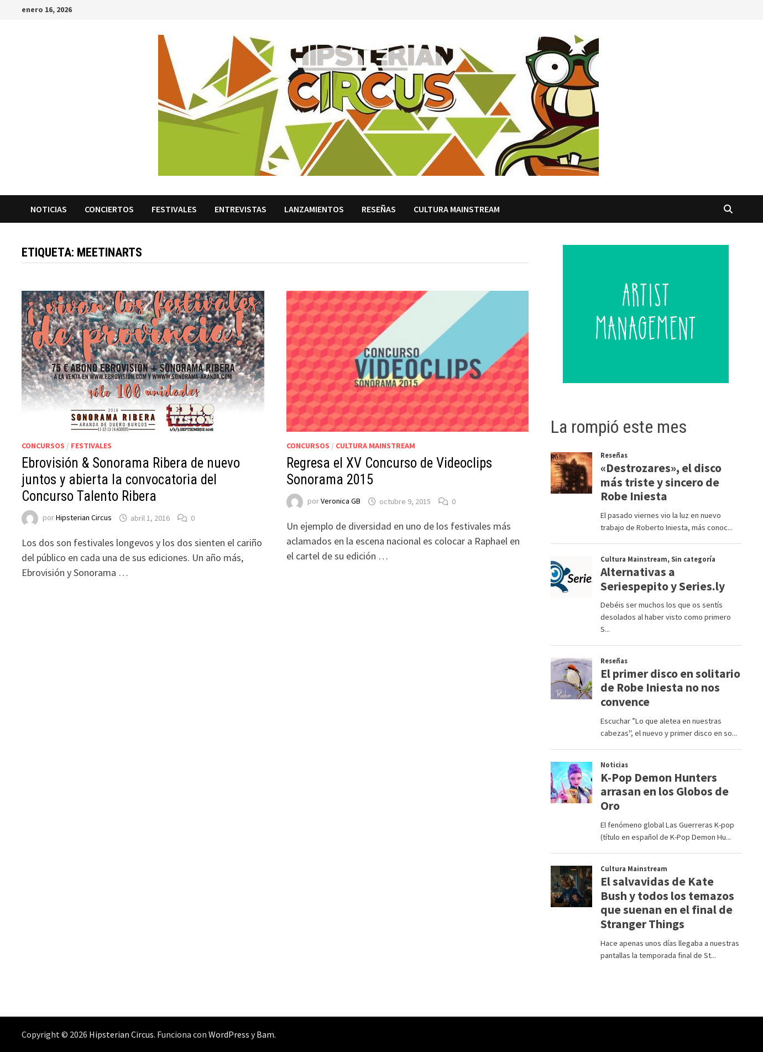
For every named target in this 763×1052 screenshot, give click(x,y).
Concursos (43, 446)
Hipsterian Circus (84, 518)
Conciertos (109, 208)
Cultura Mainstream (457, 208)
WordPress (228, 1034)
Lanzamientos (314, 208)
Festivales (174, 208)
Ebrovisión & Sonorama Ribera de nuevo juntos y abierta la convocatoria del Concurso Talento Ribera (131, 479)
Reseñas (379, 208)
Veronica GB (340, 501)
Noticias (48, 208)
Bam (265, 1034)
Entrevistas (240, 208)
